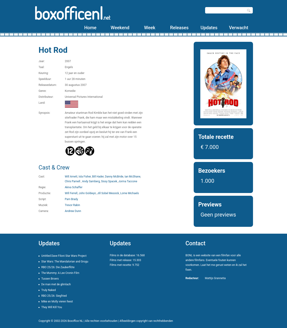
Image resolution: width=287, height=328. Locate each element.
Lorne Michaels (129, 193)
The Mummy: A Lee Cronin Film (60, 273)
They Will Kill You (51, 307)
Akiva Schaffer (73, 187)
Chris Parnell (73, 181)
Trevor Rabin (72, 205)
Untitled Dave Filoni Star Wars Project (63, 255)
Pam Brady (71, 199)
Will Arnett (71, 176)
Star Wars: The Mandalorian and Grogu (64, 261)
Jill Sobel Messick (108, 193)
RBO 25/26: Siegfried (54, 295)
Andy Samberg (91, 181)
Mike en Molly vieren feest (57, 301)
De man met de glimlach (56, 284)
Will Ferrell (71, 193)
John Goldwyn (87, 193)
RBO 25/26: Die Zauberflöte (58, 267)
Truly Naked (48, 290)
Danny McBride (114, 176)
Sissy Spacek (109, 181)
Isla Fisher (84, 176)
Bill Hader (98, 176)
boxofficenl (72, 13)
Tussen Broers (50, 278)
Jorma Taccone (127, 181)
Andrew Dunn (73, 211)
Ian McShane (132, 176)
